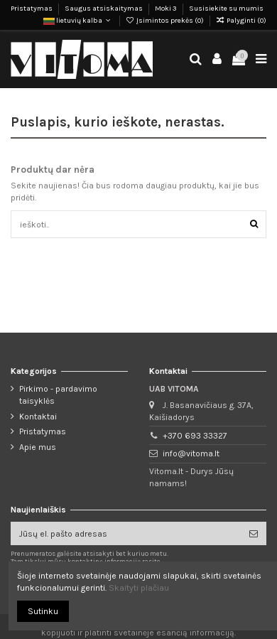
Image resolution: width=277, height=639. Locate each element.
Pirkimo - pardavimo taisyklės (58, 395)
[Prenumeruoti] (253, 533)
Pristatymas (32, 8)
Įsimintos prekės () (165, 20)
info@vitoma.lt (191, 453)
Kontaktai (38, 416)
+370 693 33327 (195, 436)
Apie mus (37, 447)
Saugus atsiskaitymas (104, 8)
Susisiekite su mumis (226, 8)
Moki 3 (166, 8)
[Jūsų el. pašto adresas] (126, 533)
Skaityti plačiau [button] (139, 588)
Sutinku (43, 611)
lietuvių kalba (78, 20)
